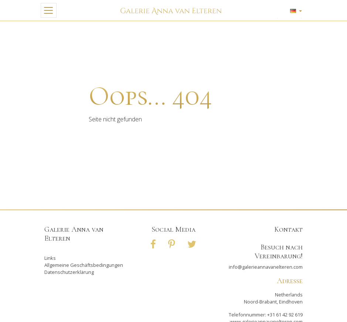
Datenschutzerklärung (69, 272)
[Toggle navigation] (49, 10)
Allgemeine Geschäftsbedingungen (83, 265)
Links (50, 258)
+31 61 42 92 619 (285, 314)
